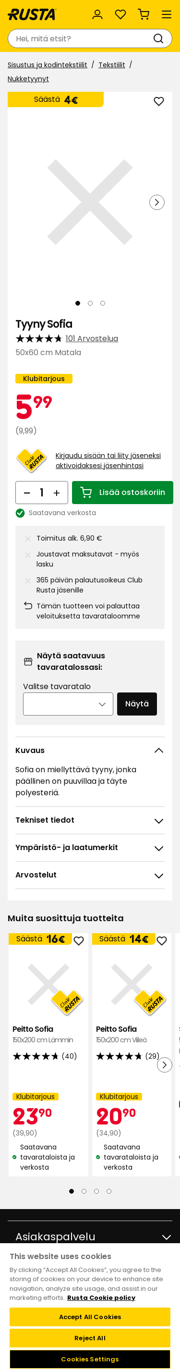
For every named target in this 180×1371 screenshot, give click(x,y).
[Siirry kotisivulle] (32, 14)
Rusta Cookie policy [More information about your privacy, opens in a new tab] (101, 1297)
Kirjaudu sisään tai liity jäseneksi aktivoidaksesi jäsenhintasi (108, 460)
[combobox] (80, 38)
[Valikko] (166, 14)
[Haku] (160, 38)
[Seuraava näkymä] (157, 202)
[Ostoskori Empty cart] (143, 14)
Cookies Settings (90, 1359)
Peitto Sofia (48, 1035)
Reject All (89, 1338)
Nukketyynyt (28, 79)
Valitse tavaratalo (57, 686)
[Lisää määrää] (56, 492)
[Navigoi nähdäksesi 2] (90, 303)
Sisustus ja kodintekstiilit (47, 65)
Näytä (137, 703)
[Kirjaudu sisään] (97, 14)
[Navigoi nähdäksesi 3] (102, 303)
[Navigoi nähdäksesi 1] (77, 303)
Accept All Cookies (90, 1317)
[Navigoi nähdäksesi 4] (109, 1191)
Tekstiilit (111, 65)
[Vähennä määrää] (27, 492)
